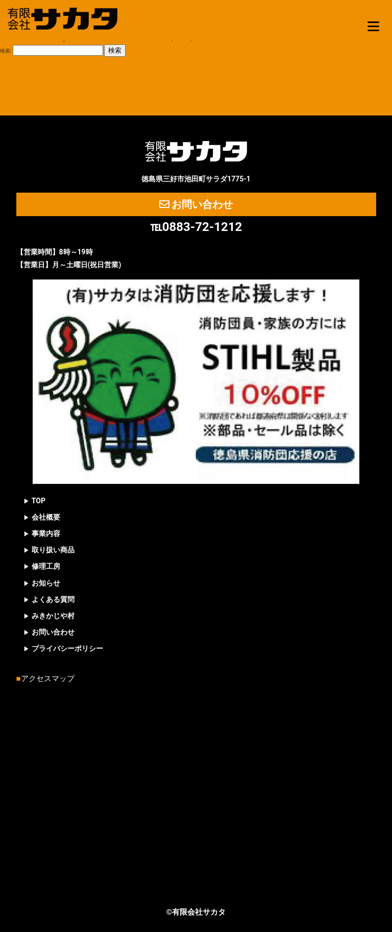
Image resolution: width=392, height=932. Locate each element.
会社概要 (46, 517)
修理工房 (46, 566)
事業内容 (46, 533)
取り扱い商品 (53, 550)
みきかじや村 (53, 616)
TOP (38, 501)
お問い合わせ (196, 204)
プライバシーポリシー (67, 648)
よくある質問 (53, 599)
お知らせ (46, 583)
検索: (5, 51)
